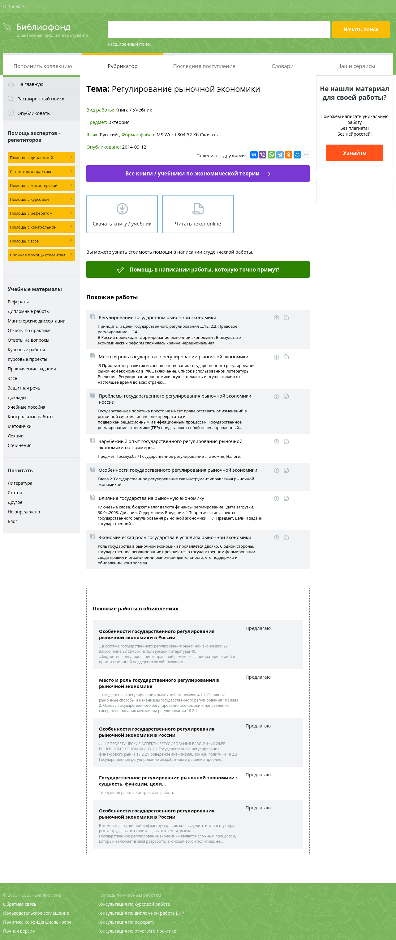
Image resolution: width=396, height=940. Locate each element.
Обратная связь (20, 904)
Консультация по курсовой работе (133, 904)
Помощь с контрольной (33, 227)
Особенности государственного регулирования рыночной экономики (178, 470)
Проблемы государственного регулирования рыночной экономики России (175, 399)
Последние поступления (204, 66)
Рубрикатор (123, 66)
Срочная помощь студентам (37, 255)
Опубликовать (33, 113)
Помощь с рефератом (31, 213)
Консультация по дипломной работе (136, 913)
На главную (30, 84)
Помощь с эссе (24, 241)
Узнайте (354, 152)
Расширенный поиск (130, 44)
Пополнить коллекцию (43, 66)
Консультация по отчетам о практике (136, 931)
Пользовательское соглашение (36, 913)
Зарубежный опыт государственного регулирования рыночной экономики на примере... (171, 444)
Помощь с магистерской (34, 185)
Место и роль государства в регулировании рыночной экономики (173, 356)
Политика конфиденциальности (37, 922)
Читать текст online (198, 223)
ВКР (180, 913)
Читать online (286, 317)
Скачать (209, 134)
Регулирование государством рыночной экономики (157, 317)
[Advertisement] (41, 634)
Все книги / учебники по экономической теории (192, 173)
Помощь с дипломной (31, 157)
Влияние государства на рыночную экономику (151, 498)
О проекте (14, 6)
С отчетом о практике (31, 171)
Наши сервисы (356, 66)
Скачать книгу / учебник (122, 223)
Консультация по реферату (125, 922)
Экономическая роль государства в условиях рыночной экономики (175, 537)
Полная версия (19, 931)
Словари (283, 66)
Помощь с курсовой (29, 199)
